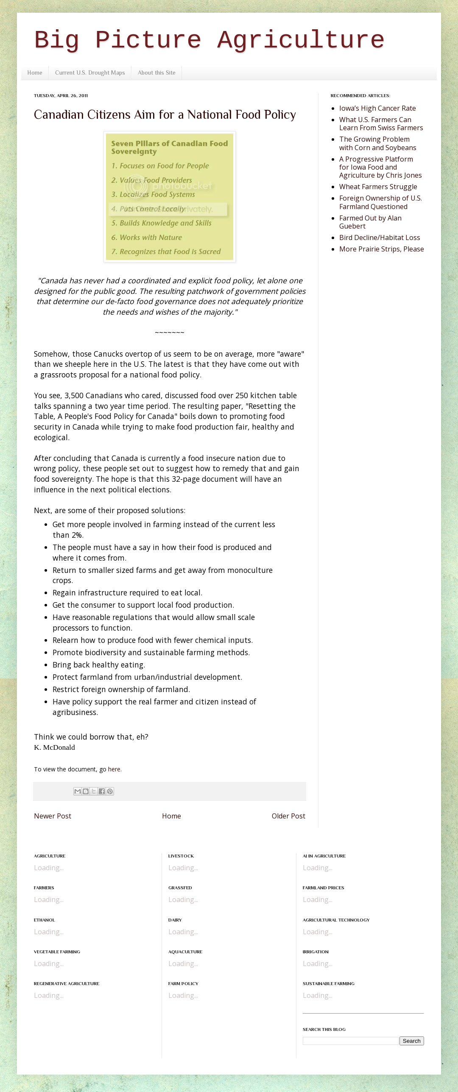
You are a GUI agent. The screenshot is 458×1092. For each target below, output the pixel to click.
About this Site (157, 72)
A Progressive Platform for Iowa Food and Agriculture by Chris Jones (380, 167)
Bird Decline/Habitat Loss (379, 237)
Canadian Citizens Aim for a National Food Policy (165, 114)
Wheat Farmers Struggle (378, 186)
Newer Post (52, 816)
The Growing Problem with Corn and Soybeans (377, 143)
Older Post (288, 816)
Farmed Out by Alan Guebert (370, 222)
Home (34, 72)
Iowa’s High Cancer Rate (377, 108)
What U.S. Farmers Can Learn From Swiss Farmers (381, 123)
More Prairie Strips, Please (381, 249)
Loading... (49, 867)
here (114, 769)
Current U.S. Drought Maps (90, 72)
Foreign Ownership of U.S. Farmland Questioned (380, 202)
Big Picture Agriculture (209, 40)
